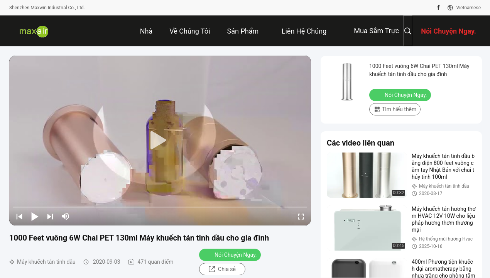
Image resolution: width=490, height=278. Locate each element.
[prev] (19, 216)
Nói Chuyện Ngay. (230, 254)
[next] (50, 216)
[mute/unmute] (65, 216)
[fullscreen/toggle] (301, 216)
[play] (160, 140)
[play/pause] (34, 216)
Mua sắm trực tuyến (376, 36)
